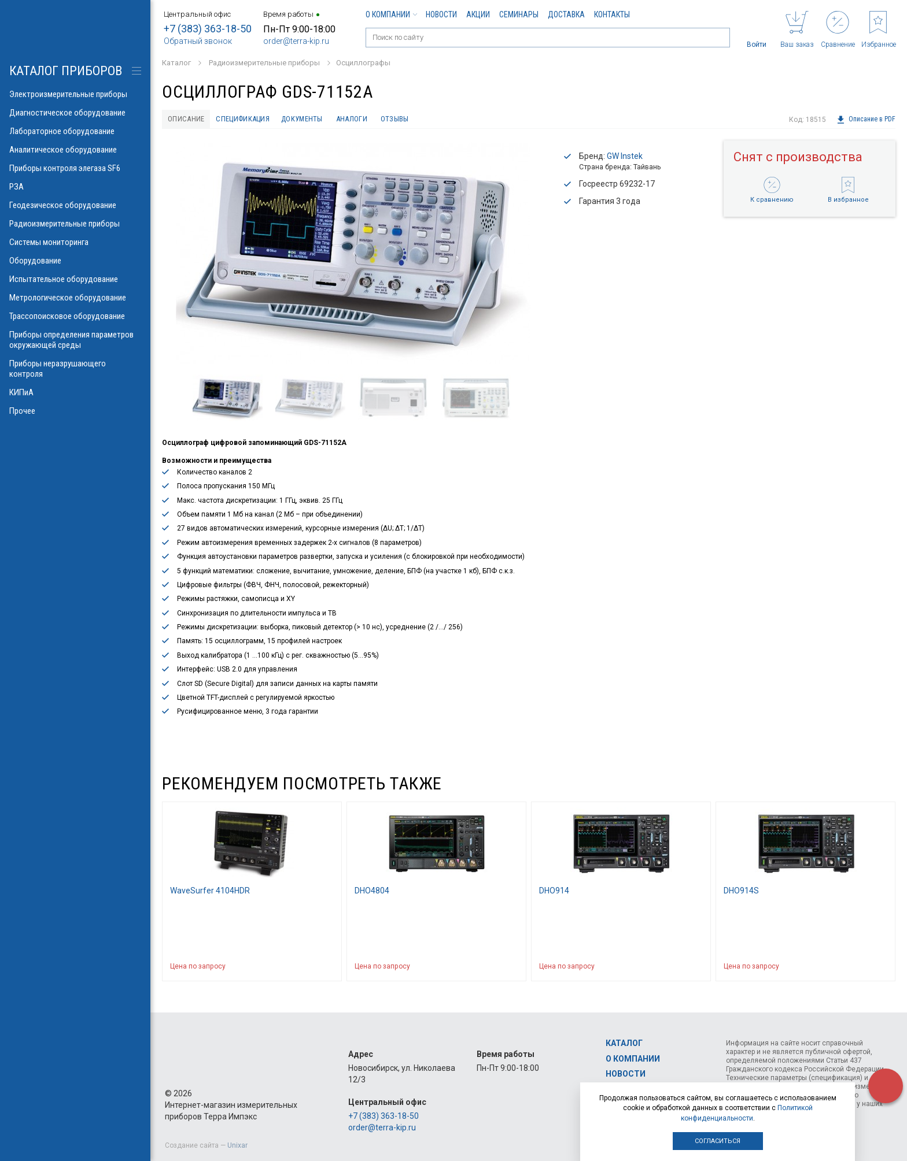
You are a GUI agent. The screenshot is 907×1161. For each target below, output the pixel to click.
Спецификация (253, 119)
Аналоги (376, 119)
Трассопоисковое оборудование (75, 316)
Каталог (624, 1043)
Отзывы (425, 119)
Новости (441, 14)
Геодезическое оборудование (75, 205)
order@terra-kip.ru (296, 41)
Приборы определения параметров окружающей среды (75, 339)
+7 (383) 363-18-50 (208, 29)
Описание (188, 119)
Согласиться (717, 1141)
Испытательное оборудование (75, 279)
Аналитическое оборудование (75, 149)
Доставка (566, 14)
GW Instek (625, 157)
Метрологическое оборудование (75, 297)
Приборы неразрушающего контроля (75, 368)
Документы (320, 119)
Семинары (519, 14)
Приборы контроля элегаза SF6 (75, 168)
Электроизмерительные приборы (75, 94)
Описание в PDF (865, 119)
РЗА (75, 186)
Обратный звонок (198, 41)
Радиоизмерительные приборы (75, 223)
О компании (391, 14)
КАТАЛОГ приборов (65, 71)
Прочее (75, 411)
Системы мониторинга (75, 242)
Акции (478, 14)
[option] (353, 255)
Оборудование (75, 260)
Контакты (612, 14)
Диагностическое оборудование (75, 112)
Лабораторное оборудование (75, 131)
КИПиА (75, 392)
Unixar (237, 1145)
